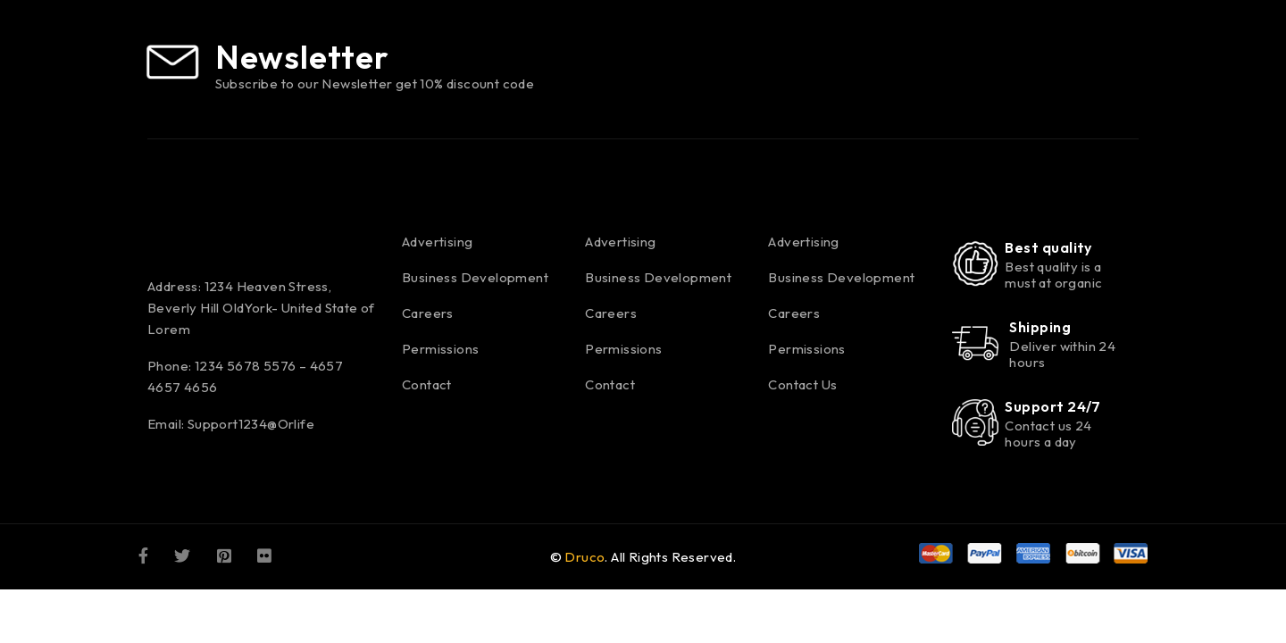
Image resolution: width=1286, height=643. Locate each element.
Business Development (475, 277)
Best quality (1048, 247)
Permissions (440, 348)
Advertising (437, 241)
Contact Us (802, 384)
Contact (427, 384)
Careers (428, 313)
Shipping (1040, 327)
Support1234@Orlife (251, 423)
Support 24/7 (1052, 406)
